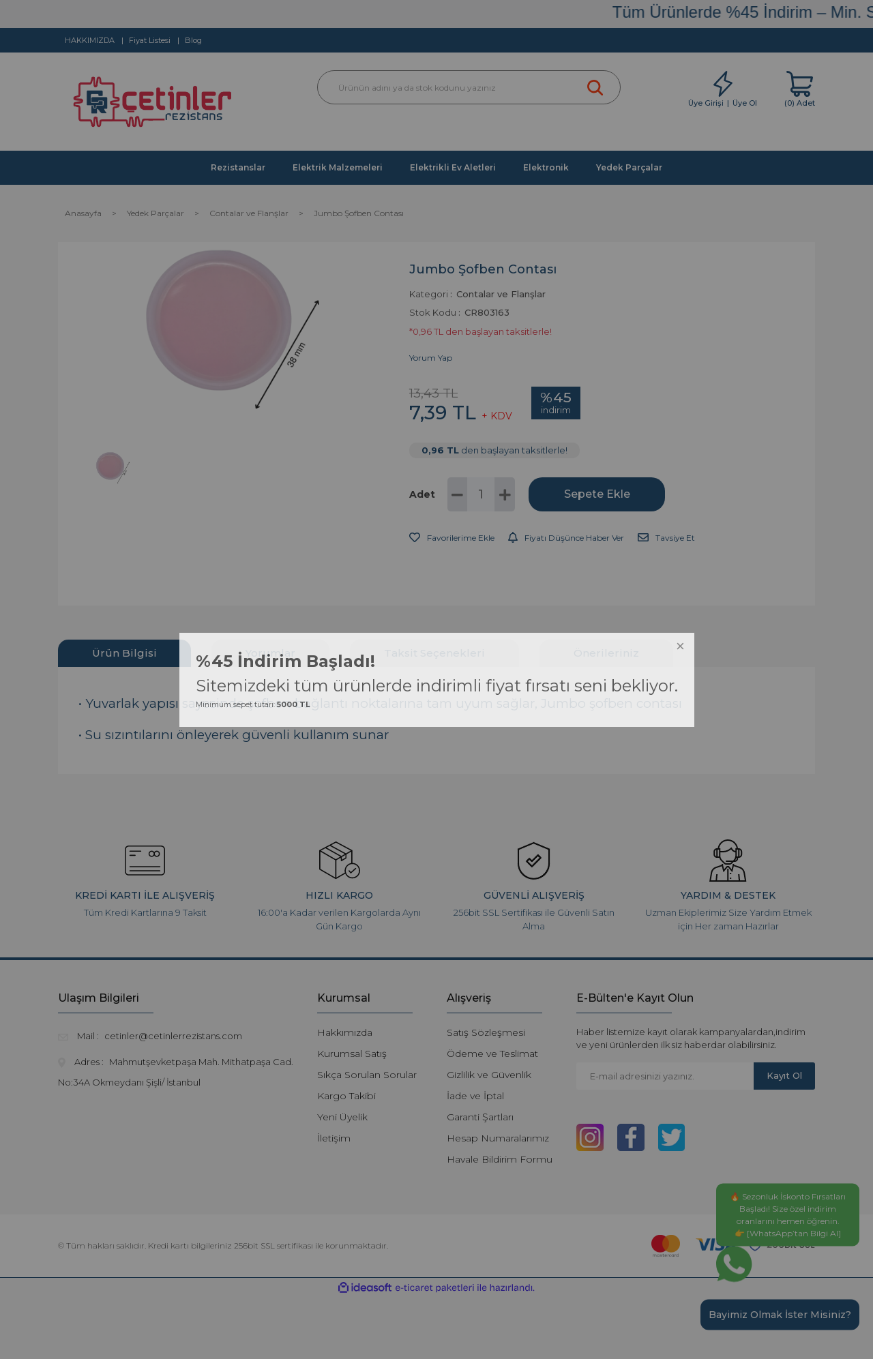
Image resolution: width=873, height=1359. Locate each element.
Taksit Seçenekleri (434, 652)
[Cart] (799, 89)
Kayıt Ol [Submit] (784, 1075)
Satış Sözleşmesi (486, 1032)
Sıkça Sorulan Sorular (367, 1075)
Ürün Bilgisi (124, 652)
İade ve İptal (475, 1096)
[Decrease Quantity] (457, 494)
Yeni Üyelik (342, 1117)
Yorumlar (270, 652)
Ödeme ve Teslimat (492, 1053)
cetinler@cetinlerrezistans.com (173, 1035)
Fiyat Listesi (150, 40)
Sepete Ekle (597, 494)
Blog (193, 40)
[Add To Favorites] (451, 538)
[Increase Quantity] (504, 494)
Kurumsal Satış (352, 1053)
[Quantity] (480, 494)
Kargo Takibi (346, 1096)
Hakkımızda (344, 1032)
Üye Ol (745, 103)
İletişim (334, 1138)
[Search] (469, 87)
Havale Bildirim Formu (499, 1159)
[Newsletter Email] (665, 1076)
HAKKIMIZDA (90, 40)
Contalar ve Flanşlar (501, 293)
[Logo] (154, 105)
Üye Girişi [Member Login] (706, 103)
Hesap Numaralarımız (498, 1138)
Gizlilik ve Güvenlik (489, 1075)
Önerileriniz (606, 652)
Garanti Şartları (480, 1117)
